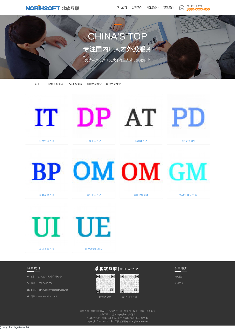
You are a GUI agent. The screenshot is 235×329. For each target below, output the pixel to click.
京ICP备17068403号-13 (136, 318)
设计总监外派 (46, 249)
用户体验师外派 (94, 249)
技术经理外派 (46, 141)
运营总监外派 (141, 195)
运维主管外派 (93, 195)
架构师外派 (141, 141)
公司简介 (179, 283)
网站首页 (122, 7)
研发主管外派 (93, 141)
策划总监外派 (46, 195)
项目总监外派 (188, 141)
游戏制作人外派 (188, 195)
